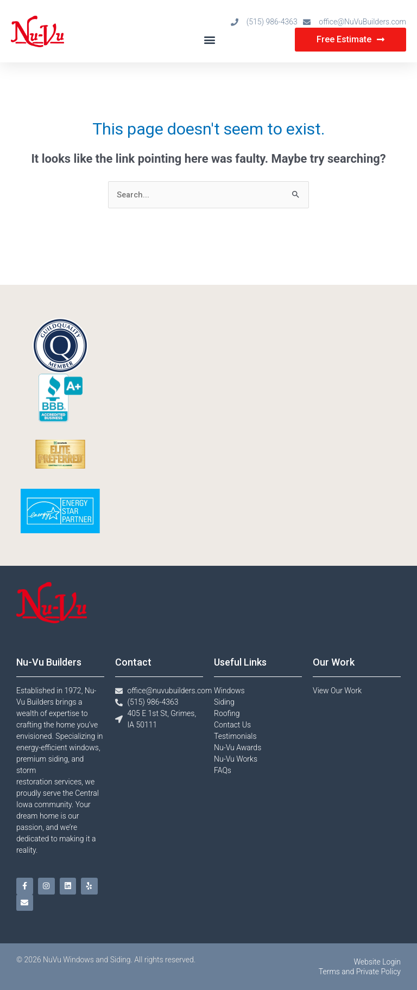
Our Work (334, 662)
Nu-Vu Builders (48, 662)
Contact (133, 662)
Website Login (377, 961)
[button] (210, 40)
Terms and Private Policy (360, 971)
